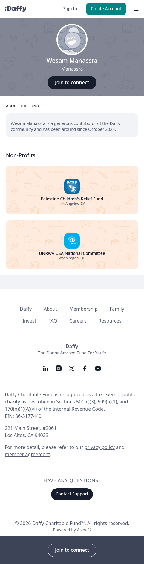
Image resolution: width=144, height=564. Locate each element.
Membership (83, 309)
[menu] (135, 9)
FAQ (52, 320)
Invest (29, 320)
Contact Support (72, 494)
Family (117, 309)
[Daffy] (15, 9)
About (50, 309)
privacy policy (100, 447)
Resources (110, 320)
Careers (78, 320)
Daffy (26, 309)
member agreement (27, 454)
